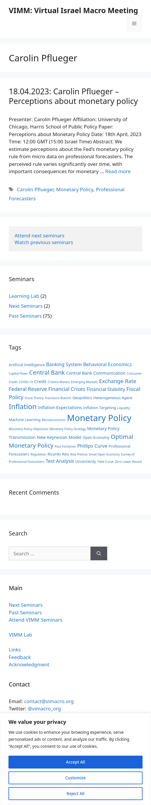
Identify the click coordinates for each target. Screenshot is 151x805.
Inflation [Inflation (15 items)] (23, 406)
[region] (75, 759)
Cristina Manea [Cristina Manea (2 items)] (59, 382)
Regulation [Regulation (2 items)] (38, 454)
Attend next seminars (40, 235)
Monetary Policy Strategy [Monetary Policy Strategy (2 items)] (67, 429)
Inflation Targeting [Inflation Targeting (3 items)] (99, 407)
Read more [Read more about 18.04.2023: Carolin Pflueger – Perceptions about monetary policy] (118, 171)
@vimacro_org (44, 708)
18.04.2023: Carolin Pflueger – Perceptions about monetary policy (73, 96)
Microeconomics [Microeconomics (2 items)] (54, 420)
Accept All (75, 762)
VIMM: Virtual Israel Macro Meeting (73, 10)
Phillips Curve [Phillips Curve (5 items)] (92, 446)
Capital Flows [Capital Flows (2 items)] (18, 373)
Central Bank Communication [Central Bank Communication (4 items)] (96, 373)
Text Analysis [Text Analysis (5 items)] (60, 461)
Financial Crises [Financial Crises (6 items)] (66, 388)
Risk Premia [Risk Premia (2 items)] (78, 454)
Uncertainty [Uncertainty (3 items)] (85, 461)
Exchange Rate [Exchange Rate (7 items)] (117, 381)
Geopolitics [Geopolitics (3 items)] (82, 397)
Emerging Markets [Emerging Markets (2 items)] (84, 382)
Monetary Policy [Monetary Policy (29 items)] (99, 418)
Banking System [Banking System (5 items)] (64, 364)
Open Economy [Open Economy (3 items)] (96, 437)
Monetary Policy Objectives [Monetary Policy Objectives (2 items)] (28, 429)
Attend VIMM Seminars (36, 619)
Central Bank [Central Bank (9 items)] (47, 372)
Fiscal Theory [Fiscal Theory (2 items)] (34, 398)
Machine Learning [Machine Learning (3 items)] (25, 419)
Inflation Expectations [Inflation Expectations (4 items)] (60, 407)
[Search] (99, 554)
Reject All (75, 793)
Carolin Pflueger (35, 189)
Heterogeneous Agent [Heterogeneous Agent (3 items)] (112, 397)
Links (15, 649)
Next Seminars (26, 305)
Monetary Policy (74, 189)
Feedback (20, 657)
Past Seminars (25, 315)
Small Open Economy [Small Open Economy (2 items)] (104, 454)
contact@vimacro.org (49, 701)
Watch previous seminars (44, 242)
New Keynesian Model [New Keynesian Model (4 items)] (59, 437)
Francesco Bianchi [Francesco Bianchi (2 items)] (58, 398)
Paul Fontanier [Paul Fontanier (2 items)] (65, 446)
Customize (75, 777)
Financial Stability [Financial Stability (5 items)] (105, 389)
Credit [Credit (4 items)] (40, 381)
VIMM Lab (20, 634)
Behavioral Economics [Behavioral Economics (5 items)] (107, 364)
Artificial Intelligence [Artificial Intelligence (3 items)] (27, 364)
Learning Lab (24, 296)
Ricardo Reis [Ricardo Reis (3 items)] (58, 454)
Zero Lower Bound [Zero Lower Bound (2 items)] (128, 462)
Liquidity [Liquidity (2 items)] (123, 408)
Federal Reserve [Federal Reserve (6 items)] (28, 388)
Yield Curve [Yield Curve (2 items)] (105, 462)
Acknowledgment (29, 664)
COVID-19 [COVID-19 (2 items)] (26, 382)
